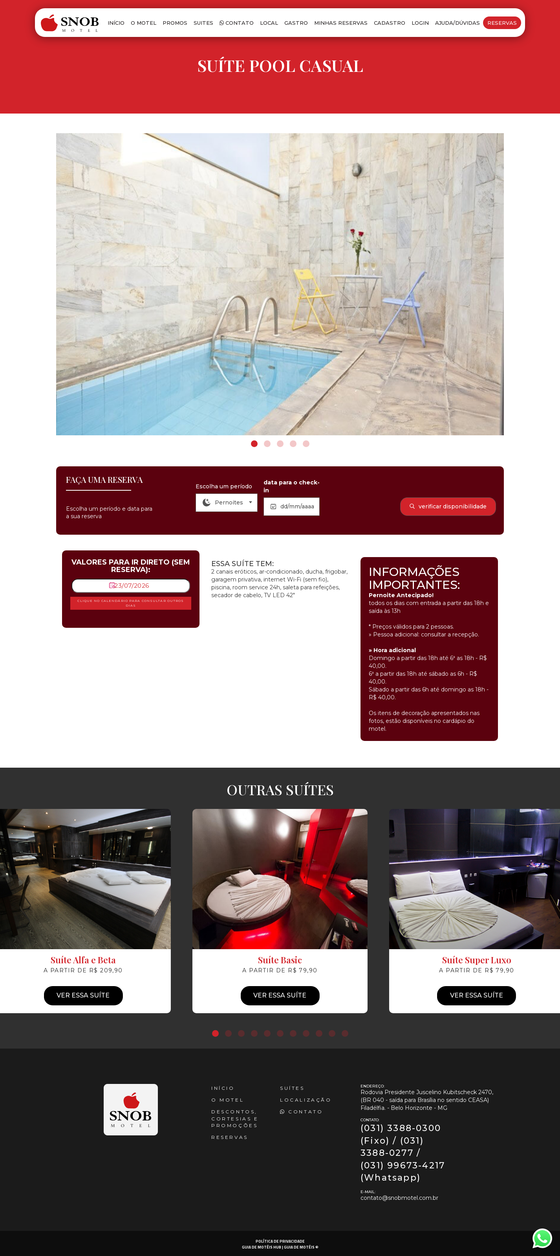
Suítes (292, 1088)
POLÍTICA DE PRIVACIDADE (280, 1241)
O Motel (143, 23)
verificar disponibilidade (448, 506)
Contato (237, 23)
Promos (175, 23)
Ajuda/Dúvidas (457, 23)
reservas (229, 1137)
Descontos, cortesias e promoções (235, 1118)
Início (116, 23)
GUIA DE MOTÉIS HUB (261, 1247)
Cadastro (389, 23)
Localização (306, 1100)
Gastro (296, 23)
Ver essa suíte (279, 995)
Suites (203, 23)
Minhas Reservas (341, 23)
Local (269, 23)
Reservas (502, 23)
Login (420, 23)
